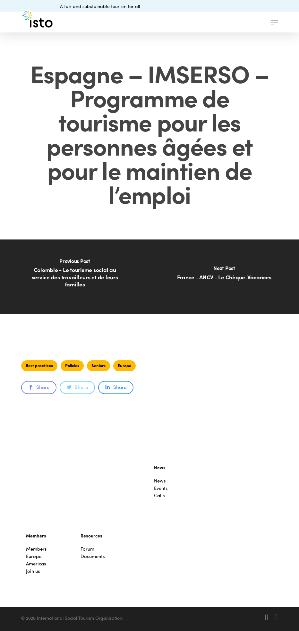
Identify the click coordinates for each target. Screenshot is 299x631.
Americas (36, 563)
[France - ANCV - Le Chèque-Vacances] (224, 276)
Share (38, 387)
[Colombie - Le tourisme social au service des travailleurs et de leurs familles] (75, 276)
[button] (274, 22)
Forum (87, 548)
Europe (124, 365)
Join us (33, 571)
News (160, 480)
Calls (159, 495)
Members (36, 548)
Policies (72, 365)
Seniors (98, 365)
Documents (93, 556)
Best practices (39, 365)
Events (161, 488)
